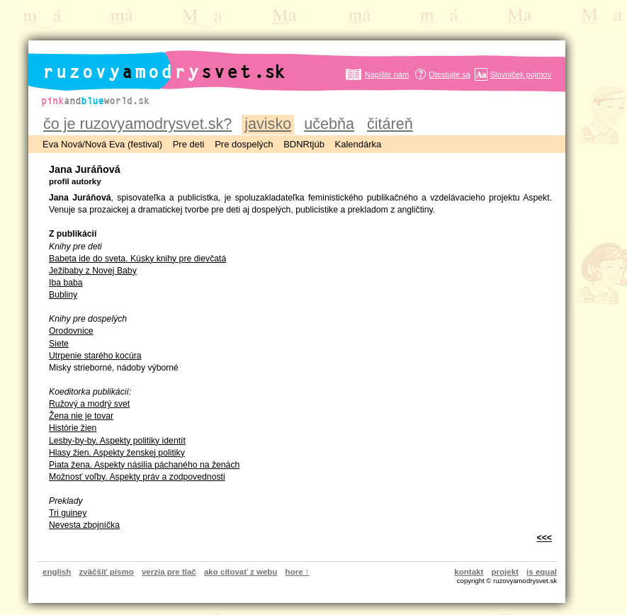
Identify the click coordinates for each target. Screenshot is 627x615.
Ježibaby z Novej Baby (93, 271)
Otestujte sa (449, 74)
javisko (267, 123)
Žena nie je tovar (81, 416)
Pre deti (189, 144)
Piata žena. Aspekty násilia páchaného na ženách (144, 465)
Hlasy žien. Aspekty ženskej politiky (117, 453)
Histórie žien (72, 428)
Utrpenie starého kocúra (95, 356)
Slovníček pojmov (520, 74)
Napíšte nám (387, 74)
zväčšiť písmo (106, 572)
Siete (59, 344)
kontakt (468, 572)
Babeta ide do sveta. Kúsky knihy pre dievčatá (137, 259)
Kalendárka (358, 144)
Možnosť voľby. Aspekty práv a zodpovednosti (137, 477)
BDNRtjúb (303, 144)
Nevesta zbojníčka (84, 525)
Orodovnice (71, 331)
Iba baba (66, 283)
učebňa (329, 123)
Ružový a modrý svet (89, 404)
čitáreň (390, 123)
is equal (541, 572)
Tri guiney (67, 513)
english (57, 572)
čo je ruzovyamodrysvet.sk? (137, 123)
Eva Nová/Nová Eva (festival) (102, 144)
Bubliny (63, 295)
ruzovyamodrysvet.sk (147, 60)
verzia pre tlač (169, 572)
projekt (505, 572)
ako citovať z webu (240, 572)
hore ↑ (298, 572)
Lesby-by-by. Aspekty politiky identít (117, 441)
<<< (544, 538)
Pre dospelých (244, 144)
